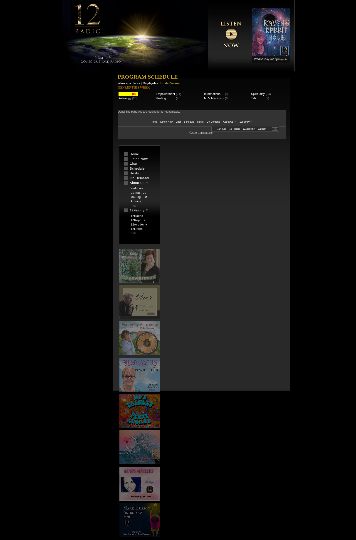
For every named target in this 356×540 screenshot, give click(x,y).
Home (154, 121)
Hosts (200, 121)
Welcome (137, 188)
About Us (230, 121)
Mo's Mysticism (214, 98)
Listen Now (166, 121)
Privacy (136, 201)
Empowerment (165, 94)
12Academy (249, 129)
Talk (253, 98)
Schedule (189, 121)
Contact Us (138, 192)
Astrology (125, 98)
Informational (212, 94)
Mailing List (139, 197)
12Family (246, 121)
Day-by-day (150, 83)
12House (221, 129)
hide (275, 129)
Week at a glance (129, 83)
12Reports (234, 129)
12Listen (262, 129)
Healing (161, 98)
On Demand (213, 121)
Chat (178, 121)
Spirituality (258, 94)
